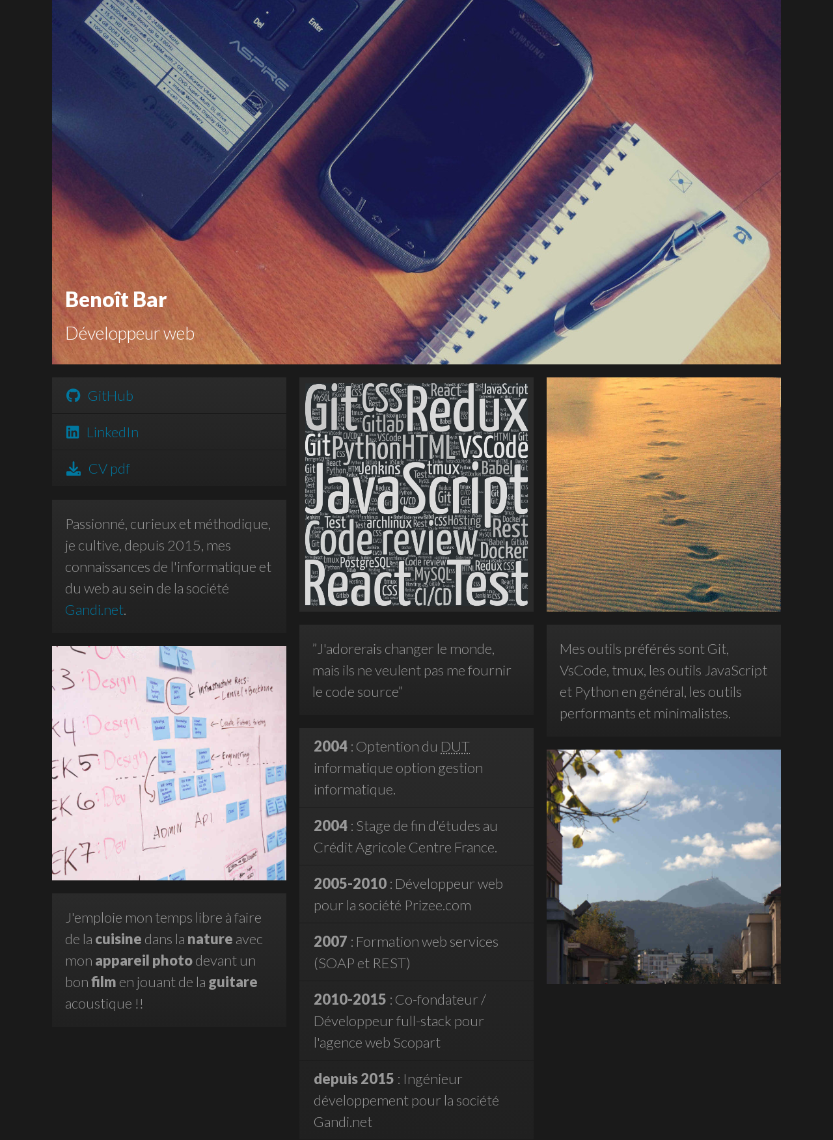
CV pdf (98, 468)
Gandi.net (94, 609)
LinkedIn (102, 432)
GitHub (99, 395)
